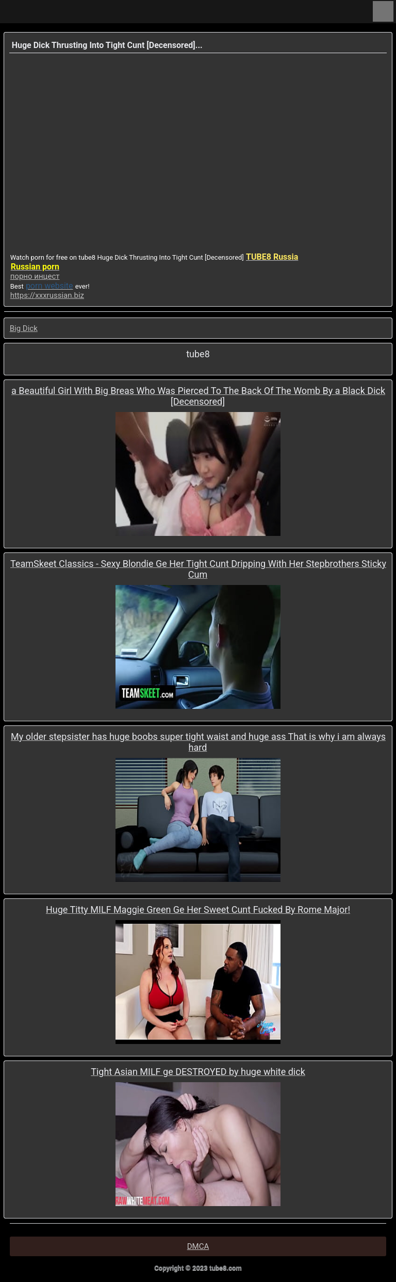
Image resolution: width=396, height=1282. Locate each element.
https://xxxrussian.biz (47, 295)
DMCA (198, 1246)
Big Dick (24, 328)
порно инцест (35, 276)
